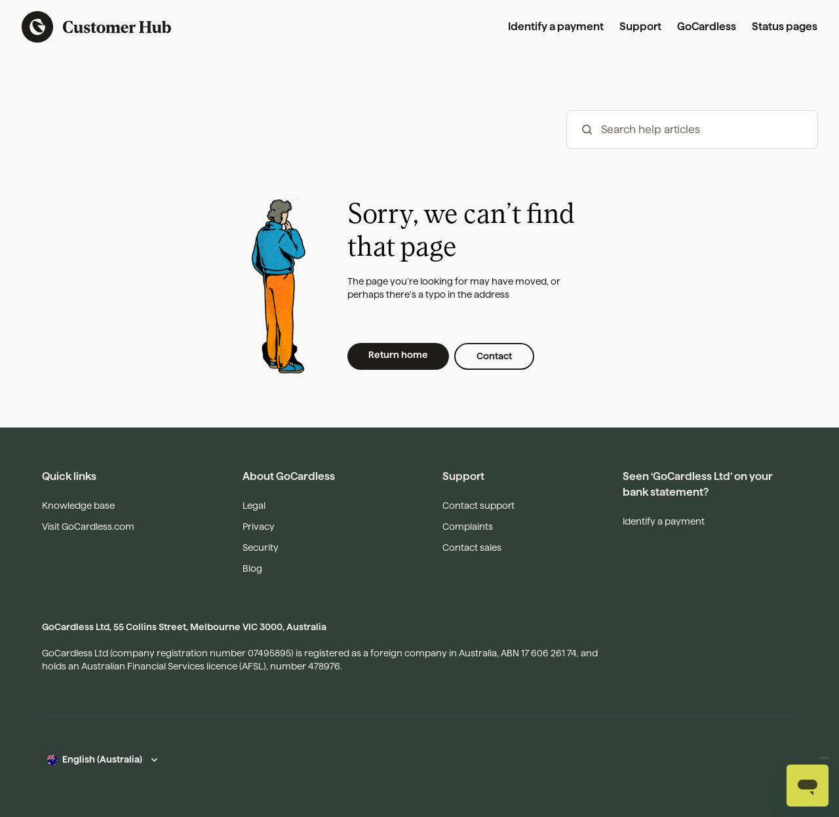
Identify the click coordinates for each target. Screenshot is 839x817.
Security (261, 547)
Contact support (478, 505)
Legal (254, 505)
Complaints (467, 526)
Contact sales (471, 547)
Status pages (784, 26)
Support (640, 26)
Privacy (259, 526)
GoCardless (706, 26)
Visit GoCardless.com (88, 526)
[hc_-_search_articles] (692, 129)
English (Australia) (102, 759)
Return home (398, 354)
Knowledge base (78, 505)
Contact (494, 356)
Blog (252, 568)
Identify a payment (556, 26)
